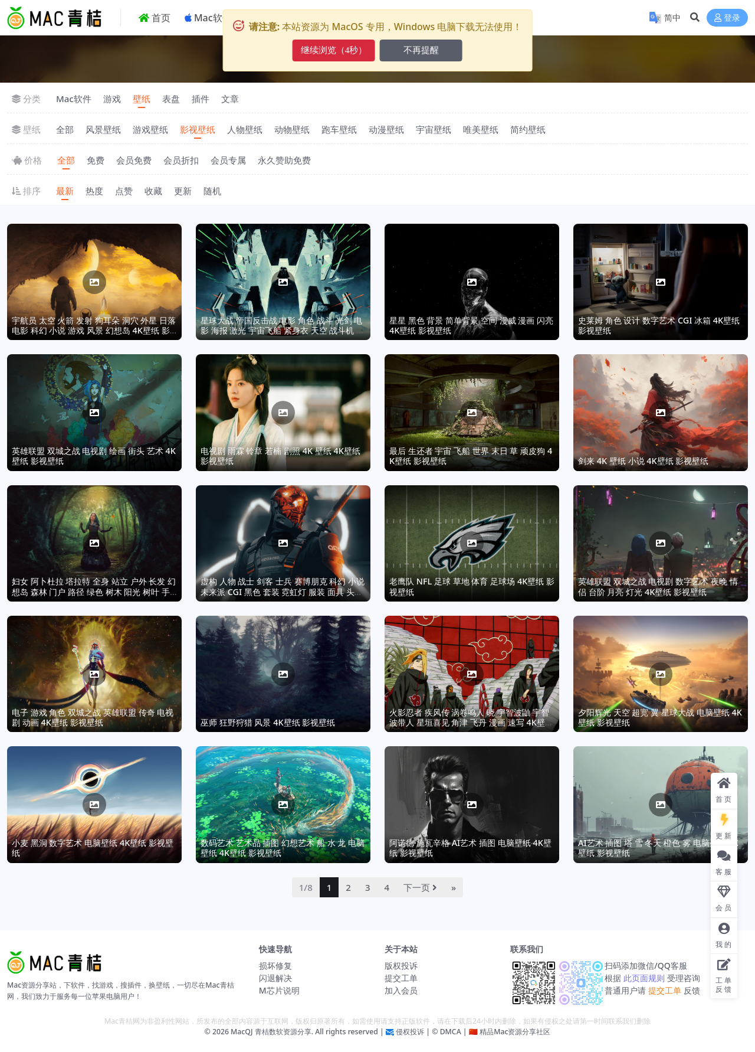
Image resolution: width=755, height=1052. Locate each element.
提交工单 (401, 978)
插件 (200, 98)
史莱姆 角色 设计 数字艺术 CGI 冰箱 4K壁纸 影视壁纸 (659, 325)
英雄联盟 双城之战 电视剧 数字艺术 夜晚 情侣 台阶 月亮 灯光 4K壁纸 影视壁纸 (658, 586)
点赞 (124, 191)
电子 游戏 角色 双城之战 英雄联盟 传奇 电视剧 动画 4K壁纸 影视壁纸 (92, 717)
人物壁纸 (244, 129)
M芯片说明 (279, 990)
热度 (94, 191)
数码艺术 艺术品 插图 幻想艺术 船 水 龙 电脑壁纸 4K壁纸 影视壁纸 (283, 847)
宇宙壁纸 (433, 129)
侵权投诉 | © (416, 1032)
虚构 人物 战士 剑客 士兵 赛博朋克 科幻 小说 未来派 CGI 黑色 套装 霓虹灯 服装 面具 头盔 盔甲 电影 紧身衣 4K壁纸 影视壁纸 (283, 591)
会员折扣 (181, 160)
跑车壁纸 (339, 129)
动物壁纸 (292, 129)
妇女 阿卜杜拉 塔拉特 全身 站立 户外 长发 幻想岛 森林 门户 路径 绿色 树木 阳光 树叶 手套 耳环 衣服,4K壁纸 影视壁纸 (94, 591)
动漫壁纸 (386, 129)
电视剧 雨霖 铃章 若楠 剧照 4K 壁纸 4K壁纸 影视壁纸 (280, 455)
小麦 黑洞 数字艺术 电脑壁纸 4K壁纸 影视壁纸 (92, 847)
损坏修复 (275, 965)
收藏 (153, 191)
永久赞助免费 (284, 160)
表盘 (171, 98)
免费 (95, 160)
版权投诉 (401, 965)
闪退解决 (275, 978)
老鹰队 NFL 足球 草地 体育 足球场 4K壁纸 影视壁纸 (471, 586)
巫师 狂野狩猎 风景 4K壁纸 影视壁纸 (268, 722)
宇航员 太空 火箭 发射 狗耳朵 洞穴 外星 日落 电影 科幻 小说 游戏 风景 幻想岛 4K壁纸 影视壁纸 (94, 331)
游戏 (112, 98)
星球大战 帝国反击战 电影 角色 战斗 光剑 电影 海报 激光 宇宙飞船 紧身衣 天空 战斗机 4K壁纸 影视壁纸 (281, 331)
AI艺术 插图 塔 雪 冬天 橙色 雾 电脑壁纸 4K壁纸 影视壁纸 (658, 847)
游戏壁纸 (150, 129)
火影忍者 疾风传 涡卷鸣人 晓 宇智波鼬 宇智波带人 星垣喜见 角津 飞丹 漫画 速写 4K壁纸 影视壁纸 (471, 723)
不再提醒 (421, 50)
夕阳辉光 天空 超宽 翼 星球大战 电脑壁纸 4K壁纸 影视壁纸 (660, 717)
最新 (65, 191)
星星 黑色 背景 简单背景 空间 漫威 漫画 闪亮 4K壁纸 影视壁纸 (471, 325)
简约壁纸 (528, 129)
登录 (727, 18)
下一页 (420, 887)
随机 (212, 191)
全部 (65, 129)
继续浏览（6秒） (334, 50)
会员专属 (228, 160)
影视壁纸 (197, 129)
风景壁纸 (103, 129)
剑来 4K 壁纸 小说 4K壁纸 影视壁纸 (643, 460)
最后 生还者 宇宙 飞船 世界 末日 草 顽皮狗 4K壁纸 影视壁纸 (470, 455)
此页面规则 (644, 978)
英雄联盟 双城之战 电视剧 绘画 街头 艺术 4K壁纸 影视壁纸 (94, 455)
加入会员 (401, 990)
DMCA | (452, 1032)
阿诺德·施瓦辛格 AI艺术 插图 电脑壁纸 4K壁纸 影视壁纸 (470, 847)
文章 (230, 98)
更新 (183, 191)
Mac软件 (73, 98)
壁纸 (141, 98)
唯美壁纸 (480, 129)
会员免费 (134, 160)
